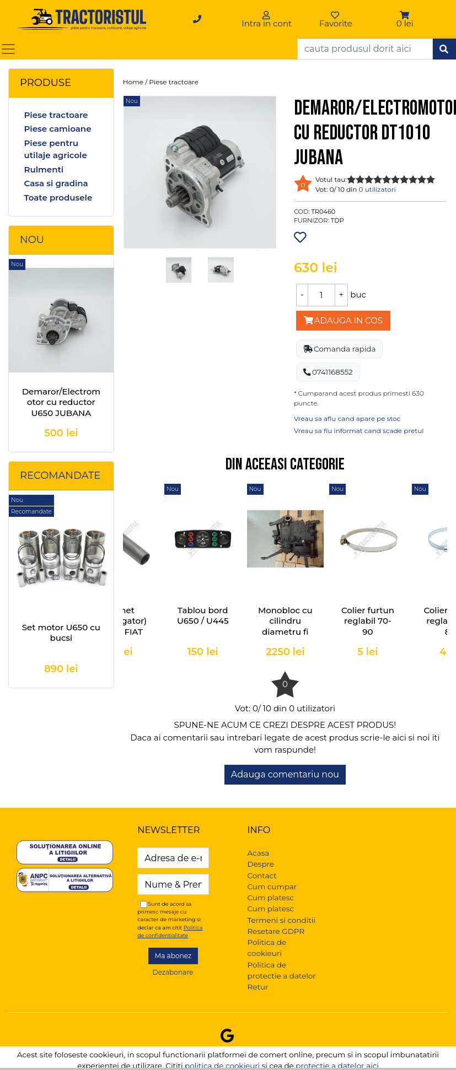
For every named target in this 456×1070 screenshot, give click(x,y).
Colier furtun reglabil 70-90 (367, 621)
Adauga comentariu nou (285, 774)
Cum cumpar (272, 886)
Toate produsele (58, 197)
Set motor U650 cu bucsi (61, 633)
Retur (258, 986)
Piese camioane (57, 128)
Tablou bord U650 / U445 (203, 615)
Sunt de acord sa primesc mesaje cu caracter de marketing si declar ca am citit (169, 919)
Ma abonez (173, 956)
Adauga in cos (343, 320)
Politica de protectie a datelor (282, 970)
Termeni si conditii (281, 920)
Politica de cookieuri (267, 948)
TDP (337, 220)
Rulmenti (43, 169)
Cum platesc (271, 897)
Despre (261, 864)
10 (430, 179)
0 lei (405, 23)
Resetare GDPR (276, 931)
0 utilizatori (377, 189)
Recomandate (60, 475)
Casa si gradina (56, 183)
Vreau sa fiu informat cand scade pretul (359, 430)
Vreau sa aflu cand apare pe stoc (347, 418)
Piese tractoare (56, 115)
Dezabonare (172, 972)
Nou (32, 240)
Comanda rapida (339, 348)
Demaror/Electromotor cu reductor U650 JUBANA (61, 402)
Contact (262, 875)
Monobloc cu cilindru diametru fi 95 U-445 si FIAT (285, 631)
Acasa (259, 853)
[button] (405, 15)
